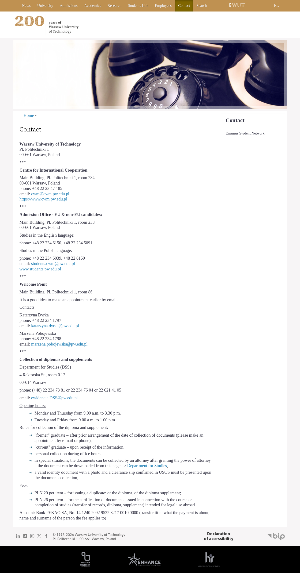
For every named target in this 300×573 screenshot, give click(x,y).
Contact (235, 120)
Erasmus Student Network (245, 133)
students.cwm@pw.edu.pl (53, 263)
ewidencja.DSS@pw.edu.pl (54, 398)
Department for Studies (147, 465)
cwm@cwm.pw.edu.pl (50, 194)
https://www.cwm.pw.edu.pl (43, 199)
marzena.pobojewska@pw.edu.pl (59, 344)
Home (28, 115)
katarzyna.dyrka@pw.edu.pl (55, 325)
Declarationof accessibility (218, 536)
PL (276, 5)
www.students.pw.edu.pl (40, 269)
